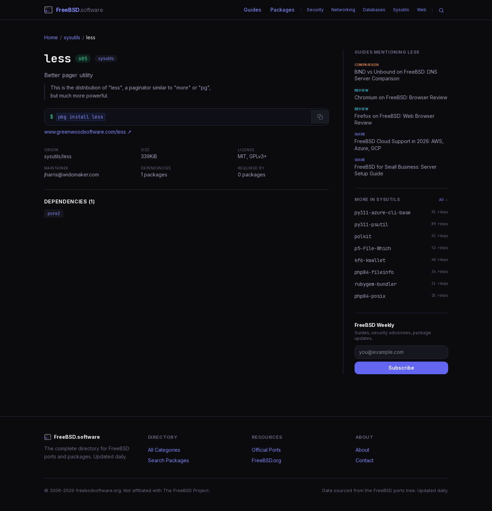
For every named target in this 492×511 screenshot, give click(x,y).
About (362, 450)
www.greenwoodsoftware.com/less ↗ (88, 132)
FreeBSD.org (266, 460)
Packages (282, 10)
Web (421, 9)
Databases (374, 9)
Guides (252, 10)
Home (51, 37)
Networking (343, 9)
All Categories (164, 450)
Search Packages (168, 460)
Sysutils (401, 9)
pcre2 (54, 213)
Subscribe (401, 368)
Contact (364, 460)
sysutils (72, 37)
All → (443, 199)
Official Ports (266, 450)
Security (315, 9)
